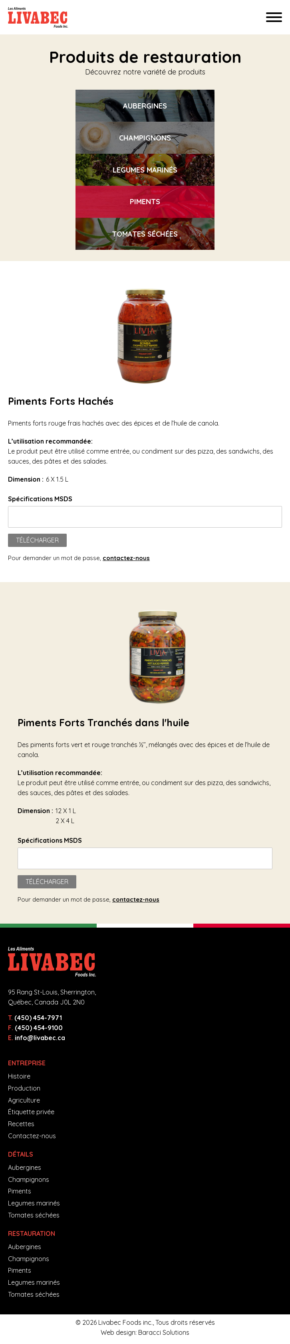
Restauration (31, 1233)
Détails (20, 1154)
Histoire (19, 1076)
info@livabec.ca (40, 1038)
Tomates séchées (34, 1215)
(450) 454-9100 (39, 1028)
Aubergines (24, 1167)
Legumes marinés (34, 1203)
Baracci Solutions (163, 1332)
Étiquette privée (31, 1112)
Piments (19, 1191)
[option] (145, 106)
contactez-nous (126, 558)
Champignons (28, 1179)
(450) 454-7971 (38, 1018)
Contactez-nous (32, 1136)
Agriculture (24, 1100)
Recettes (21, 1124)
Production (24, 1088)
